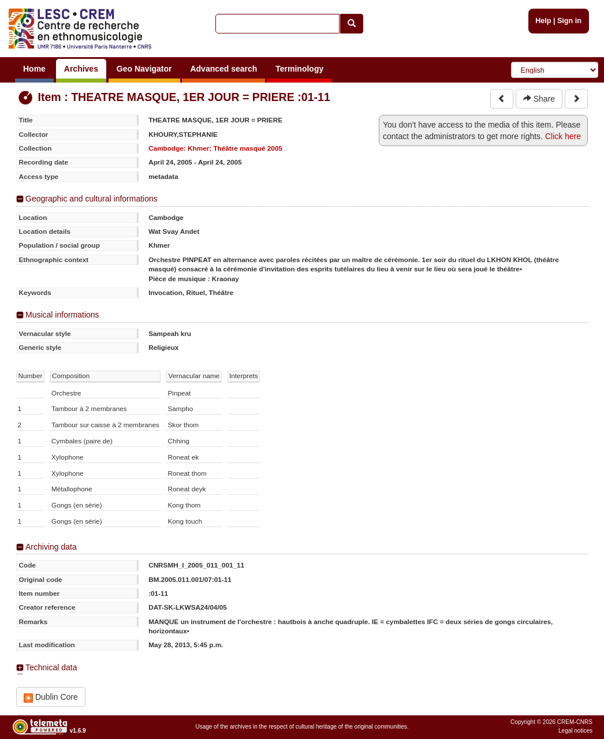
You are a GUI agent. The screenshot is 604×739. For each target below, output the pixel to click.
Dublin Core (51, 697)
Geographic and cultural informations (91, 198)
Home (34, 68)
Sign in (569, 21)
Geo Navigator (144, 68)
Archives (81, 68)
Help (543, 21)
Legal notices (575, 730)
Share (539, 98)
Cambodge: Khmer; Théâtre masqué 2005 (215, 148)
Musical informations (62, 314)
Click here (563, 136)
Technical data (51, 667)
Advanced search (223, 68)
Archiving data (51, 546)
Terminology (299, 68)
